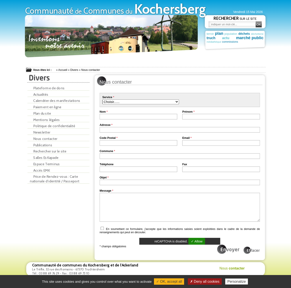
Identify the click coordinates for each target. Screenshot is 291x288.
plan (219, 33)
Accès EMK (40, 170)
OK (258, 24)
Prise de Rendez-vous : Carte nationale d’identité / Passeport (54, 178)
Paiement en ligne (45, 107)
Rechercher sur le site (48, 151)
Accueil (62, 70)
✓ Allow (196, 241)
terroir (210, 33)
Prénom (187, 111)
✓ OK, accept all (169, 281)
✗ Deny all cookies (205, 281)
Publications (41, 145)
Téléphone (106, 164)
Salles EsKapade (44, 157)
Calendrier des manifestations (55, 100)
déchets (244, 33)
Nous (232, 268)
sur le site (235, 18)
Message (105, 190)
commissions (230, 42)
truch (211, 38)
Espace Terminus (45, 164)
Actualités (39, 94)
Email (186, 137)
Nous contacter (43, 138)
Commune (106, 151)
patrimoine (246, 42)
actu (225, 38)
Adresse (104, 124)
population (230, 33)
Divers (74, 70)
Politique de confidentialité (52, 126)
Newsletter (40, 132)
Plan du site (40, 113)
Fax (184, 164)
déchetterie (257, 33)
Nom (102, 111)
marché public (250, 38)
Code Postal (107, 137)
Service (107, 97)
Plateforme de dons (47, 88)
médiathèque (214, 42)
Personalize (236, 281)
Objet (102, 177)
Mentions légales (45, 119)
